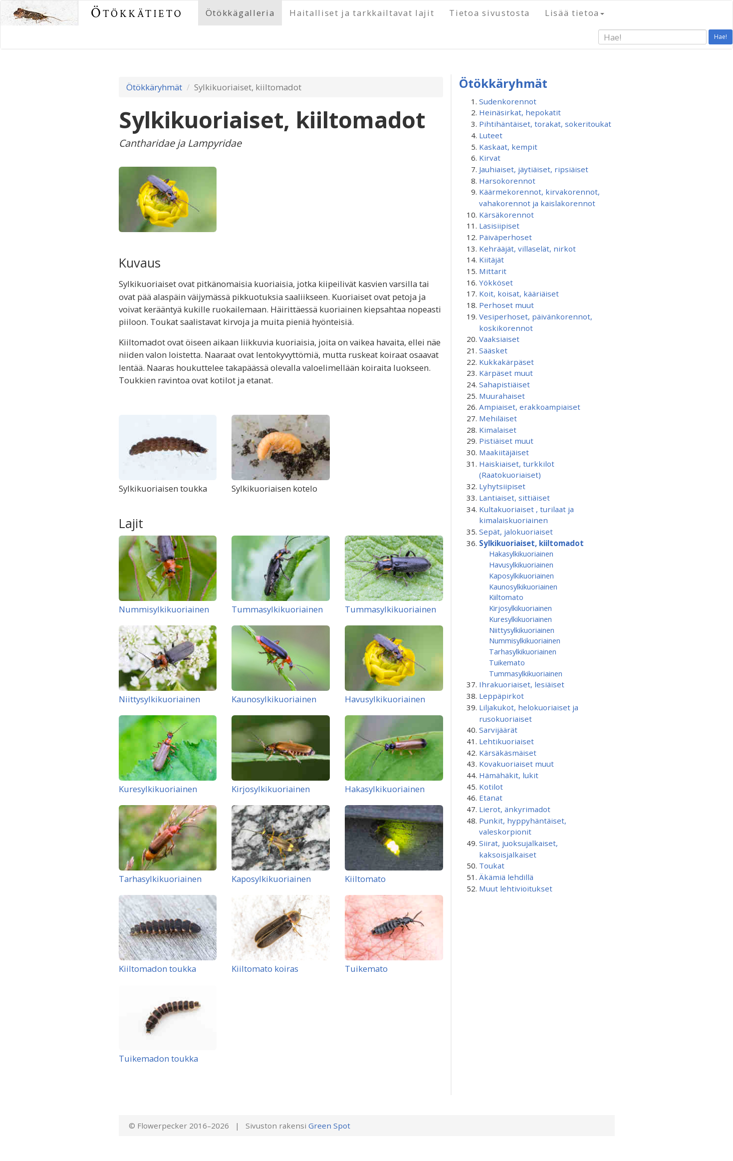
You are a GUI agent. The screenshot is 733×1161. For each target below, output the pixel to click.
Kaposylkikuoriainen (271, 878)
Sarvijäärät (498, 730)
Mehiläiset (498, 418)
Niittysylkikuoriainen (159, 699)
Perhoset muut (506, 305)
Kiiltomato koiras (265, 968)
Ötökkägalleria (240, 12)
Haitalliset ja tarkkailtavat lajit (361, 12)
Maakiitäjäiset (504, 452)
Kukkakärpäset (506, 362)
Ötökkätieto (137, 12)
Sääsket (493, 350)
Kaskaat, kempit (508, 147)
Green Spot (329, 1126)
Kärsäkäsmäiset (507, 753)
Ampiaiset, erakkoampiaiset (529, 407)
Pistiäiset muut (506, 441)
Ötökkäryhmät (154, 87)
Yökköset (496, 283)
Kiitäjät (491, 260)
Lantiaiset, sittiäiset (514, 498)
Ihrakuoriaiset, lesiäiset (521, 684)
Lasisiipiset (499, 226)
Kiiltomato (365, 878)
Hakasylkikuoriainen (385, 789)
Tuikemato (366, 968)
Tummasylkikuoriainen (277, 609)
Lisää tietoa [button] (574, 12)
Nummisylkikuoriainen (164, 609)
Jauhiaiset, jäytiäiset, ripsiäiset (533, 169)
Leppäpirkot (501, 696)
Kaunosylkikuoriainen (274, 699)
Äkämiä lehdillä (506, 877)
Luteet (490, 135)
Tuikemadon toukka (158, 1058)
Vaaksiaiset (499, 339)
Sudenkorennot (507, 101)
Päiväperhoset (505, 237)
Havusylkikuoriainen (385, 699)
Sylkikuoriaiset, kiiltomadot (531, 543)
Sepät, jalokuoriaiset (516, 532)
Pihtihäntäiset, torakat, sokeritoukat (545, 124)
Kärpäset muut (506, 373)
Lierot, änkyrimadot (514, 809)
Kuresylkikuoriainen (158, 789)
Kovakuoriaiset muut (516, 764)
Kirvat (489, 158)
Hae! (720, 36)
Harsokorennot (507, 181)
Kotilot (491, 787)
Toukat (491, 866)
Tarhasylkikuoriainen (160, 878)
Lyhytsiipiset (502, 486)
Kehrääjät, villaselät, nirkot (527, 249)
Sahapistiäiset (504, 384)
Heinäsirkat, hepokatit (520, 112)
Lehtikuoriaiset (506, 741)
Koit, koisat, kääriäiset (519, 293)
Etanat (490, 798)
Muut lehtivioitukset (515, 888)
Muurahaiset (502, 396)
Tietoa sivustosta (489, 12)
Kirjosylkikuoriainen (271, 789)
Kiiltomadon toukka (157, 968)
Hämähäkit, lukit (508, 775)
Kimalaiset (497, 430)
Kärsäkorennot (506, 215)
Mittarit (492, 271)
